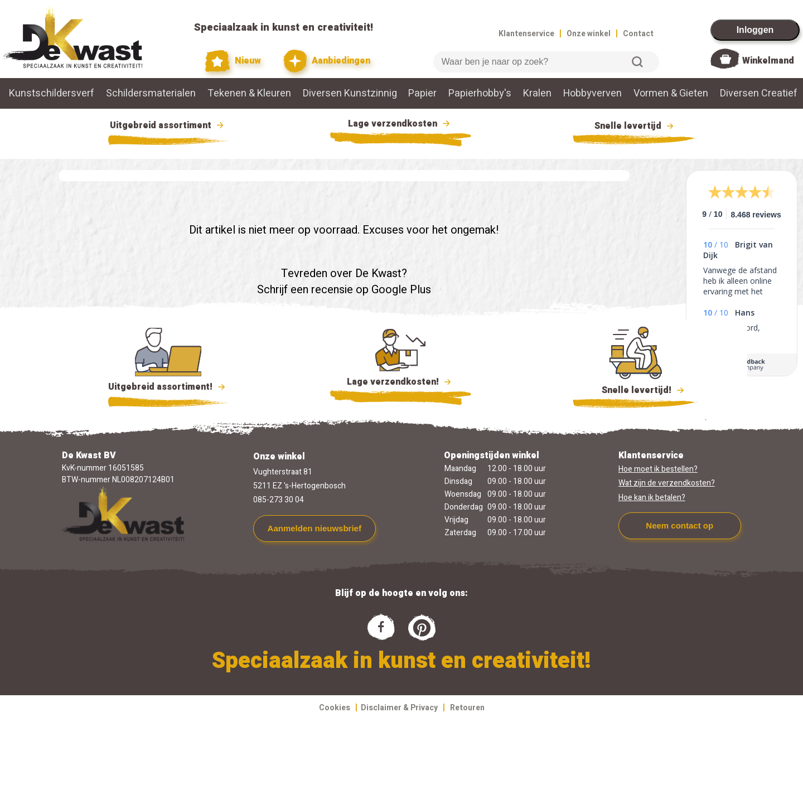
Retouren (467, 708)
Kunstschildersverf (51, 93)
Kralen (537, 93)
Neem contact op (679, 525)
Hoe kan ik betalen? (651, 497)
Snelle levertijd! (635, 389)
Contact (638, 34)
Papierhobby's (479, 93)
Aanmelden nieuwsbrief (314, 528)
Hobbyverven (592, 93)
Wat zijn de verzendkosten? (666, 483)
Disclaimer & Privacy (399, 708)
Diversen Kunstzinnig (350, 93)
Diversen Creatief (758, 93)
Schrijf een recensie (305, 290)
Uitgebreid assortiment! (168, 387)
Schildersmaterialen (151, 93)
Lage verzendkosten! (400, 383)
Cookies (334, 708)
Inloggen (755, 30)
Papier (422, 93)
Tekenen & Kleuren (249, 93)
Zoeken (637, 62)
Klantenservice (526, 34)
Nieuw (233, 61)
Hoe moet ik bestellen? (658, 469)
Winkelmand (768, 60)
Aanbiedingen (327, 61)
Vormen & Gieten (670, 93)
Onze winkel (589, 34)
